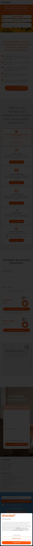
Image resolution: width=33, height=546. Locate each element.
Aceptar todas (16, 542)
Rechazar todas (16, 538)
